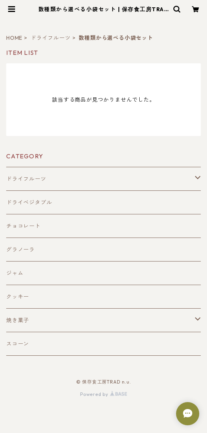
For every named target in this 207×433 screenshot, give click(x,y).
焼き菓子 (17, 320)
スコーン (17, 343)
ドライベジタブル (29, 202)
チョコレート (23, 225)
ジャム (14, 273)
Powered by (103, 394)
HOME (14, 37)
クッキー (17, 296)
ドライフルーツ (51, 37)
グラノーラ (20, 249)
